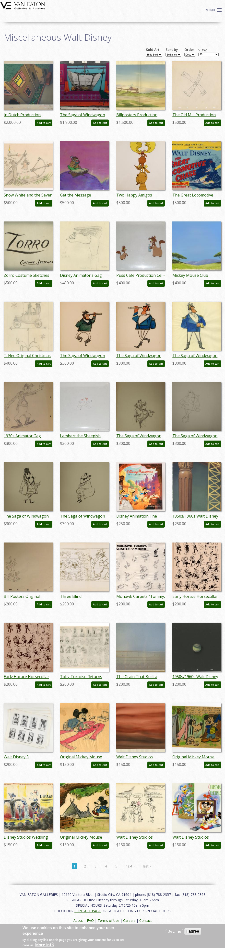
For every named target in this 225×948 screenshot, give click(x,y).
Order (189, 49)
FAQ (90, 920)
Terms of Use (108, 920)
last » (147, 866)
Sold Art (153, 49)
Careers (129, 920)
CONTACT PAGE (87, 911)
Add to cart (44, 123)
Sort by (172, 49)
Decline (174, 931)
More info (44, 945)
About (78, 920)
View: (202, 50)
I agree (193, 931)
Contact (145, 920)
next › (130, 866)
